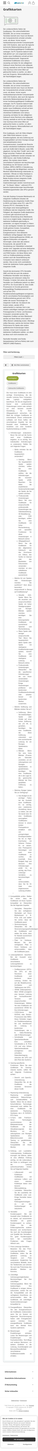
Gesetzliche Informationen (19, 1378)
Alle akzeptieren (19, 1439)
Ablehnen (10, 1444)
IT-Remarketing (19, 1385)
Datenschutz (15, 1400)
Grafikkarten (7, 31)
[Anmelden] (29, 3)
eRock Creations (24, 1411)
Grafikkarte (11, 133)
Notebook (6, 156)
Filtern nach (19, 357)
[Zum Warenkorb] (33, 3)
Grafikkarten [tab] (12, 383)
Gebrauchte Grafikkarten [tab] (16, 388)
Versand (31, 1405)
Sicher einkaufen (19, 1391)
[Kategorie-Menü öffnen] (4, 2)
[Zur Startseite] (19, 3)
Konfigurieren (27, 1444)
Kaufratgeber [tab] (12, 378)
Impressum (23, 1400)
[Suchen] (9, 3)
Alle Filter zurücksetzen (20, 365)
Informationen (19, 1372)
